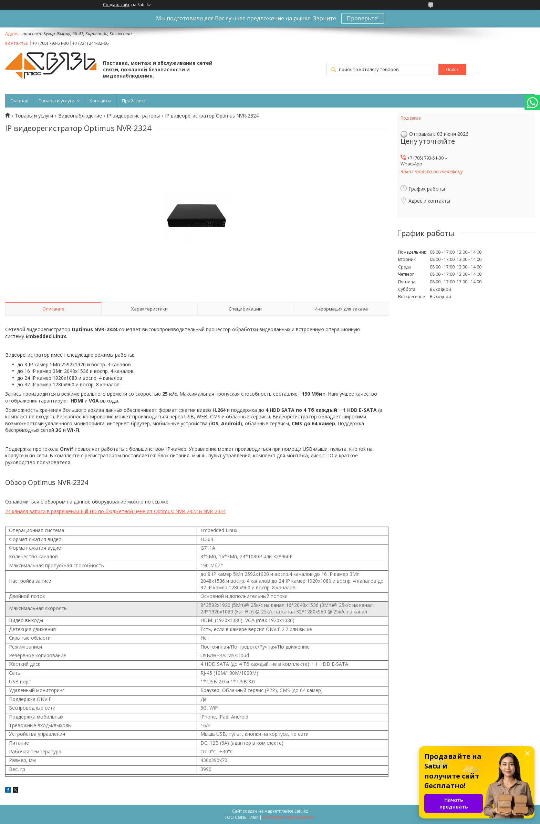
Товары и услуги (56, 101)
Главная (19, 101)
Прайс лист (134, 101)
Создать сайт (116, 4)
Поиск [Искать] (452, 69)
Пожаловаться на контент (289, 817)
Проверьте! (362, 18)
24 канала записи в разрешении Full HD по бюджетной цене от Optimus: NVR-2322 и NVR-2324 (115, 511)
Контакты (100, 101)
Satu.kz (301, 811)
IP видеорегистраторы (133, 116)
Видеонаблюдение (80, 116)
